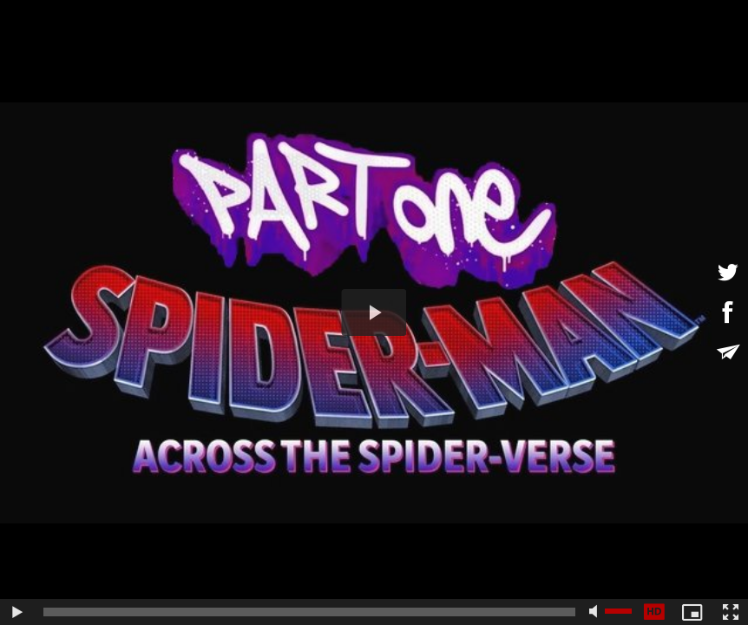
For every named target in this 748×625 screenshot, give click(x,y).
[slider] (309, 612)
